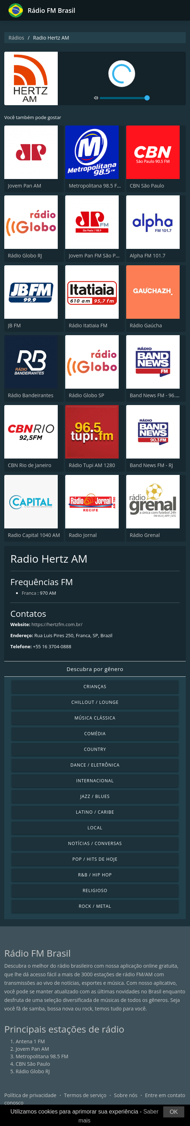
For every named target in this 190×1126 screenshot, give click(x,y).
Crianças (94, 687)
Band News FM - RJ (151, 465)
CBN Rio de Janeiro (29, 465)
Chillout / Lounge (95, 702)
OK (174, 1112)
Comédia (95, 734)
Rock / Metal (95, 906)
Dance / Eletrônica (95, 765)
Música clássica (95, 718)
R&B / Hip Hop (95, 875)
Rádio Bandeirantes (30, 395)
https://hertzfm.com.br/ (56, 624)
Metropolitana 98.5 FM (95, 185)
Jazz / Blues (95, 796)
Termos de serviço (85, 1095)
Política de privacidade (30, 1095)
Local (95, 828)
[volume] (125, 98)
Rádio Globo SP (86, 395)
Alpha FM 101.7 (147, 255)
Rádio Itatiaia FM (88, 325)
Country (95, 749)
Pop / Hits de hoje (95, 859)
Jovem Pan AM (24, 185)
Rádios (16, 37)
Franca (29, 593)
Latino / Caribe (95, 812)
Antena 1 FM (30, 1041)
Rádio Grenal (145, 535)
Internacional (95, 781)
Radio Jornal (83, 535)
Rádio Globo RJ (25, 255)
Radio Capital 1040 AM (34, 535)
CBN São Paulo (147, 185)
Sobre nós (126, 1095)
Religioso (95, 890)
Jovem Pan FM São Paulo (97, 255)
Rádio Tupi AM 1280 (92, 465)
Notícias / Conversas (95, 843)
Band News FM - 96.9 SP (157, 395)
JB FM (14, 325)
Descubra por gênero (95, 668)
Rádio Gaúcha (146, 325)
